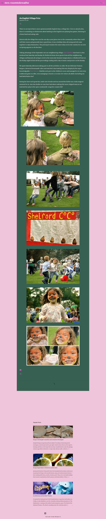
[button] (20, 24)
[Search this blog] (96, 3)
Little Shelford (68, 52)
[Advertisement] (53, 404)
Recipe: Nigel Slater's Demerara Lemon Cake (45, 467)
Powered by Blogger (53, 513)
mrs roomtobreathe (17, 2)
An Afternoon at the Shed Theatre (42, 496)
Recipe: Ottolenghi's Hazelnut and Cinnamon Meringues (48, 439)
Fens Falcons (34, 71)
